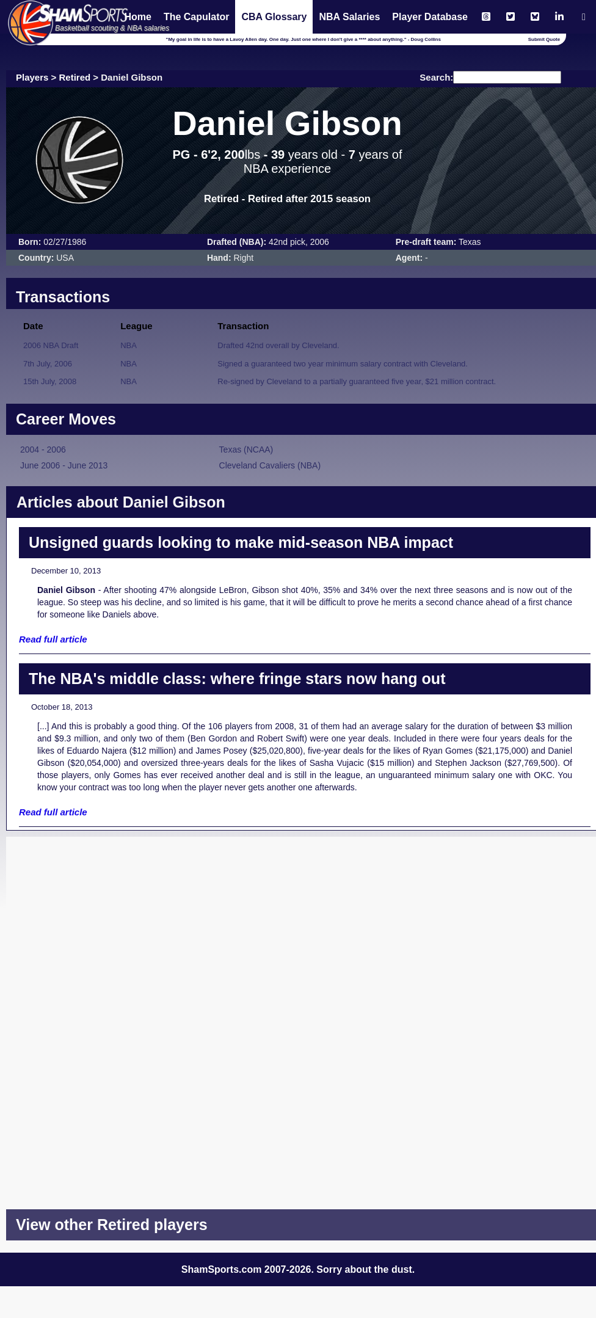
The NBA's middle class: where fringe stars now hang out (237, 678)
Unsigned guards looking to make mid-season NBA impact (241, 542)
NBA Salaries (349, 17)
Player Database (430, 17)
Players (32, 77)
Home (137, 17)
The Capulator (197, 17)
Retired (75, 77)
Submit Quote (544, 39)
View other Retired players (112, 1224)
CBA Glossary (274, 17)
